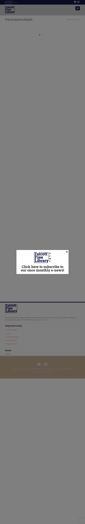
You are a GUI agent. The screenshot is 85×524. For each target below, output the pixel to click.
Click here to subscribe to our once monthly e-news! (42, 268)
